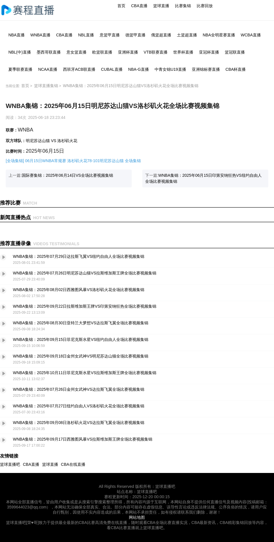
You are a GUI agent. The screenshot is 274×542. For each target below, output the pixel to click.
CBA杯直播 (236, 69)
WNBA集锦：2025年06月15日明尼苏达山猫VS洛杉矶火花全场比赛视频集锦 (130, 85)
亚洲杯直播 (128, 52)
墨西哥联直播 (49, 52)
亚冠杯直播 (209, 52)
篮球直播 (161, 5)
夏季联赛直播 (20, 69)
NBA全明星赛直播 (219, 35)
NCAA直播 (47, 69)
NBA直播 (16, 35)
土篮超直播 (187, 35)
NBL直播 (86, 35)
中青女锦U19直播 (170, 69)
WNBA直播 (40, 35)
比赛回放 (205, 5)
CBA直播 (139, 5)
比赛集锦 (183, 5)
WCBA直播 (251, 35)
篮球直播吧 (10, 464)
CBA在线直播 (73, 464)
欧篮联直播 (102, 52)
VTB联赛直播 (155, 52)
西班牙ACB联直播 (79, 69)
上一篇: (61, 175)
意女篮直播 (76, 52)
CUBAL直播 (112, 69)
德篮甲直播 (135, 35)
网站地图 (137, 517)
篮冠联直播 (235, 52)
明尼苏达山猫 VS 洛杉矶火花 (51, 140)
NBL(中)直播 (19, 52)
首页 (121, 5)
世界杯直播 (183, 52)
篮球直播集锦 (46, 85)
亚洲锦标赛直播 (206, 69)
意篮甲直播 (110, 35)
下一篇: (203, 178)
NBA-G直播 (138, 69)
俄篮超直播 (161, 35)
